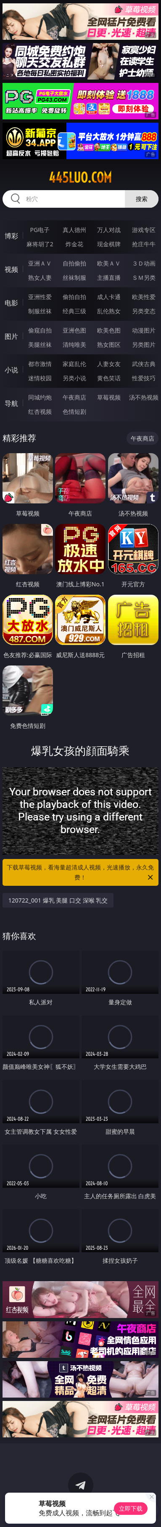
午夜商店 (74, 397)
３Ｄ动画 (144, 263)
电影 (11, 302)
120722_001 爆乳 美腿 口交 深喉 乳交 (58, 900)
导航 (11, 403)
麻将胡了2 (39, 244)
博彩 (11, 235)
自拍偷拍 (74, 263)
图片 (11, 336)
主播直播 (109, 277)
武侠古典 (144, 364)
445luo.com (80, 177)
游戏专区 (144, 230)
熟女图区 (109, 344)
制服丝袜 (40, 311)
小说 (11, 369)
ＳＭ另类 (144, 277)
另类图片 (144, 344)
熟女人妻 (40, 277)
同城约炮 (40, 397)
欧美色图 (109, 330)
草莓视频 (109, 397)
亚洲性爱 (40, 297)
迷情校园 (40, 378)
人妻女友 (109, 364)
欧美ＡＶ (109, 263)
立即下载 (131, 1508)
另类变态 (144, 311)
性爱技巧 (144, 378)
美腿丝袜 (40, 344)
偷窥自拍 (40, 330)
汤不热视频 (143, 397)
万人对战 (109, 230)
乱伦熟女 (109, 311)
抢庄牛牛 (144, 244)
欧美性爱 (144, 297)
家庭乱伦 (74, 364)
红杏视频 (40, 411)
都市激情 (40, 364)
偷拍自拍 (74, 297)
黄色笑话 (109, 378)
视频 (11, 269)
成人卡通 (109, 297)
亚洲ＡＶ (40, 263)
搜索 (142, 199)
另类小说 (74, 378)
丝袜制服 (74, 277)
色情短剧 (74, 411)
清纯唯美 (74, 344)
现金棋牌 (109, 244)
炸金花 (74, 244)
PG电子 (40, 230)
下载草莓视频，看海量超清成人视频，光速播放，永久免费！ (80, 872)
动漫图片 (144, 330)
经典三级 (74, 311)
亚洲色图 (74, 330)
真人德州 (74, 230)
